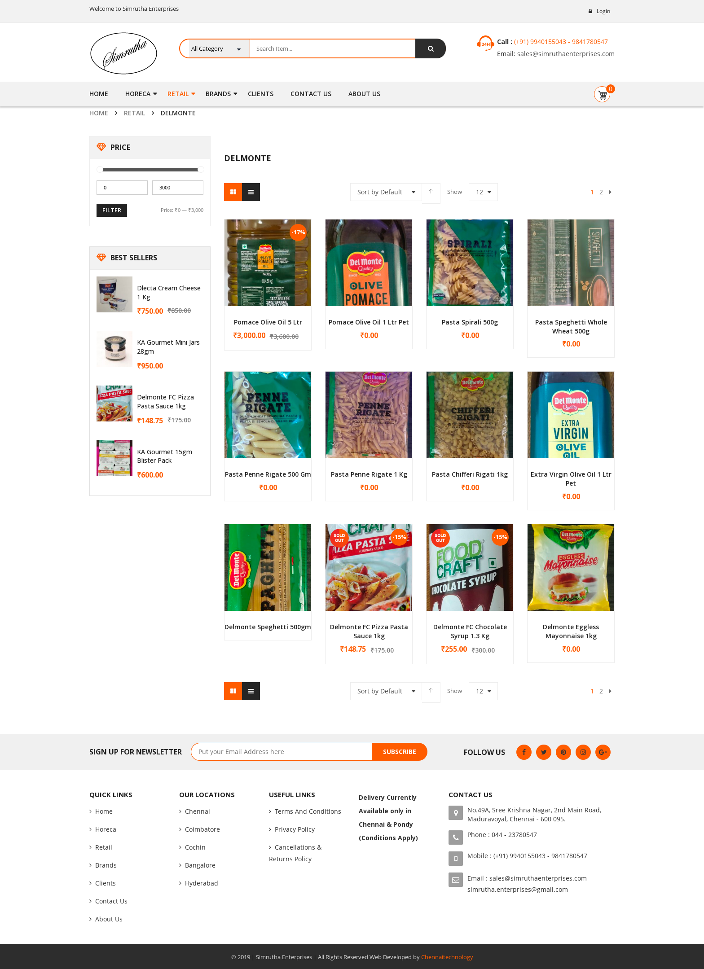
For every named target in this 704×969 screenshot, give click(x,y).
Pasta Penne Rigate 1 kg (369, 474)
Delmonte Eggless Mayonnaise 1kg (571, 631)
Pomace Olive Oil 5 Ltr (268, 322)
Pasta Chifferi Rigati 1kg (470, 474)
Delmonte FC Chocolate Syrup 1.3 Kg (470, 631)
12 (479, 192)
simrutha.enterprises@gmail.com (517, 889)
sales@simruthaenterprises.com (565, 53)
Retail (134, 113)
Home (98, 113)
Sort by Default (379, 192)
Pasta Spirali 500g (470, 322)
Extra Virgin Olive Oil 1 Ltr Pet (571, 478)
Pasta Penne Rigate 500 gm (268, 474)
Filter (111, 210)
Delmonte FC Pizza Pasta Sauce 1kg (165, 401)
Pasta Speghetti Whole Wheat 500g (571, 326)
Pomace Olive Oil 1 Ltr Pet (369, 322)
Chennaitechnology (447, 957)
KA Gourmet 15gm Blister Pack (164, 456)
